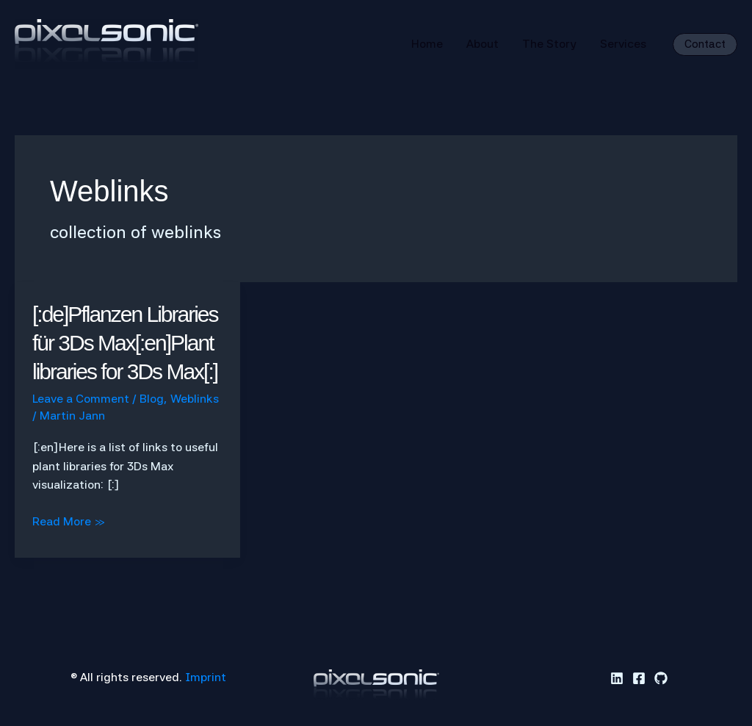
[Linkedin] (616, 678)
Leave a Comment (80, 399)
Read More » (69, 521)
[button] (705, 44)
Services (623, 44)
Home (427, 44)
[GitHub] (661, 678)
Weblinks (194, 399)
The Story (549, 44)
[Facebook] (639, 678)
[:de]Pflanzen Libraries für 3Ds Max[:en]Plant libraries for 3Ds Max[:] (125, 343)
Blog (152, 399)
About (482, 44)
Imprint (205, 677)
